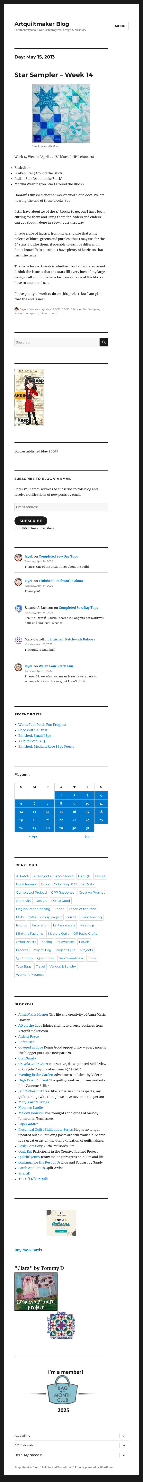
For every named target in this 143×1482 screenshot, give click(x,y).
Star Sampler (91, 309)
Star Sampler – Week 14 (53, 75)
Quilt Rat (25, 1151)
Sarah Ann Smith (31, 1168)
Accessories (64, 876)
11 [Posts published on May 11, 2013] (101, 803)
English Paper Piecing (33, 909)
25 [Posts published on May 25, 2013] (101, 820)
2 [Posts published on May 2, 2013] (74, 795)
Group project (51, 917)
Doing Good (60, 901)
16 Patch (22, 876)
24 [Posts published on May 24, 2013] (88, 820)
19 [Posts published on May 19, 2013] (21, 820)
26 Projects (42, 876)
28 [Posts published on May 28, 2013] (48, 828)
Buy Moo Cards (28, 1250)
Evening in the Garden (35, 1075)
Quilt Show (45, 958)
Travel (40, 966)
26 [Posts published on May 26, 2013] (21, 828)
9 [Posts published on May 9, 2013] (74, 803)
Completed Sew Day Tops (58, 556)
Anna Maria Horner (33, 1014)
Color (45, 884)
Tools (92, 958)
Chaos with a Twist (33, 730)
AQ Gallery (22, 1436)
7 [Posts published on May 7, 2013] (48, 803)
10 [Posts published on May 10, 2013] (87, 803)
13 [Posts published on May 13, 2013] (34, 812)
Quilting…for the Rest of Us (39, 1162)
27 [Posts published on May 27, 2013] (34, 828)
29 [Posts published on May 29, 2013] (61, 828)
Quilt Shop (24, 958)
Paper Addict (28, 1124)
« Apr (33, 836)
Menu (120, 26)
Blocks (77, 309)
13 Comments (49, 313)
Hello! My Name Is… (29, 1455)
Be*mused (26, 1042)
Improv (21, 925)
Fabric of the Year (82, 909)
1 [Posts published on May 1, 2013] (61, 795)
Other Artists (26, 942)
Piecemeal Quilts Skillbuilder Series (45, 1129)
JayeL (29, 556)
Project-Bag (42, 950)
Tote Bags (23, 966)
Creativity (23, 901)
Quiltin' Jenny (29, 1157)
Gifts (32, 917)
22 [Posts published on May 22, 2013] (61, 820)
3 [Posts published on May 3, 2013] (88, 795)
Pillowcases (66, 942)
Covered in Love (30, 1047)
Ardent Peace (28, 1036)
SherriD (24, 1173)
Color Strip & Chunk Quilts (74, 884)
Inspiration (40, 925)
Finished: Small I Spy (34, 735)
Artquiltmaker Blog (41, 24)
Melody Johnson (31, 1113)
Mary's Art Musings (33, 1102)
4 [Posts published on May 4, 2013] (101, 795)
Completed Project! (31, 892)
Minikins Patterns (29, 933)
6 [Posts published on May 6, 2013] (34, 803)
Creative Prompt (92, 892)
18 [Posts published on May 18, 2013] (101, 812)
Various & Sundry (62, 966)
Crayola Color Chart (33, 1064)
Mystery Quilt (58, 933)
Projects (86, 950)
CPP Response (62, 892)
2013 (66, 309)
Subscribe (31, 521)
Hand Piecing (91, 917)
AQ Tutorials (23, 1445)
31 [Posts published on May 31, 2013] (87, 828)
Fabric (59, 909)
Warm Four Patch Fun (56, 666)
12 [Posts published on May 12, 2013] (21, 812)
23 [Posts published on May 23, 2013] (74, 820)
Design (41, 901)
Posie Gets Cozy (30, 1146)
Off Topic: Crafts (85, 933)
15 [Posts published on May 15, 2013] (61, 812)
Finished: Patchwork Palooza (62, 581)
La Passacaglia (64, 925)
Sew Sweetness (71, 958)
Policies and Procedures (56, 1467)
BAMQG (84, 876)
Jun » (89, 836)
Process (22, 950)
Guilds (71, 917)
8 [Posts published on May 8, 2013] (61, 803)
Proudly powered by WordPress (94, 1467)
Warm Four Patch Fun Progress (42, 725)
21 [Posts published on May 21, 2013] (47, 820)
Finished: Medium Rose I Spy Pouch (46, 746)
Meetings (87, 925)
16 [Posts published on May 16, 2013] (74, 812)
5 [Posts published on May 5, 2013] (21, 803)
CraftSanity (27, 1058)
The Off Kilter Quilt (33, 1179)
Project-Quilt (66, 950)
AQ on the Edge (30, 1025)
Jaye (23, 309)
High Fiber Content (33, 1080)
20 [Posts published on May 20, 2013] (34, 820)
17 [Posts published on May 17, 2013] (87, 812)
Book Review (26, 884)
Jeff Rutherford (30, 1091)
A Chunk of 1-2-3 (31, 741)
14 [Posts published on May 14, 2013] (47, 812)
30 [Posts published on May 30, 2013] (74, 828)
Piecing (46, 942)
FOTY (20, 917)
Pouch (84, 942)
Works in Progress (25, 313)
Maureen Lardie (30, 1108)
